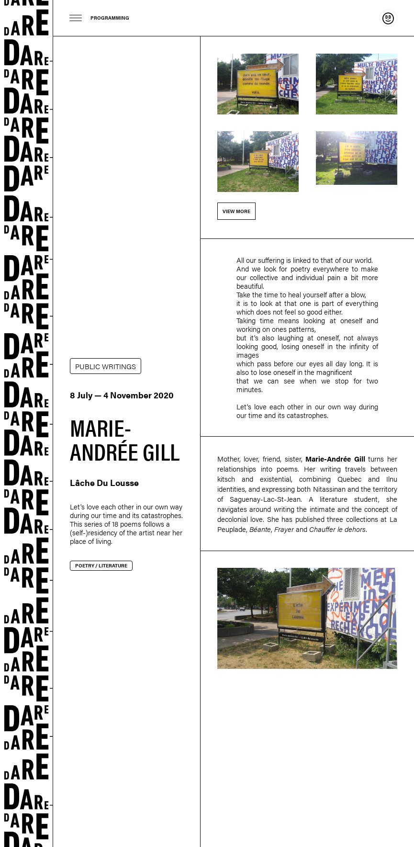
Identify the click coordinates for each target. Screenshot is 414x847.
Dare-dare (26, 423)
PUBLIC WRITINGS (105, 366)
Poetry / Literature (101, 565)
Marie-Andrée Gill (335, 458)
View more (236, 211)
